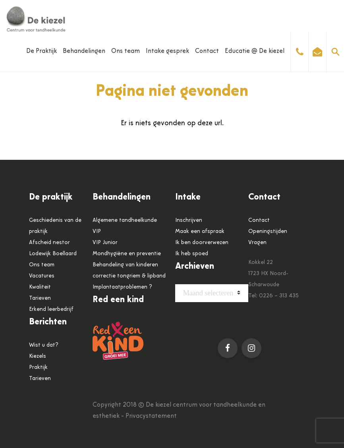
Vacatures (41, 276)
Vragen (257, 243)
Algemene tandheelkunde (125, 220)
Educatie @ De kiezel (254, 51)
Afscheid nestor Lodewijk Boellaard (53, 248)
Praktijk (38, 367)
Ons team (125, 51)
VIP (97, 232)
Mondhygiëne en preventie (127, 254)
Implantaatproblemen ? (122, 287)
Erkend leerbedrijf (51, 309)
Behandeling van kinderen (125, 265)
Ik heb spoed (191, 254)
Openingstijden (267, 232)
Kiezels (37, 356)
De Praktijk (41, 51)
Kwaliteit (40, 287)
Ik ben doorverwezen (201, 243)
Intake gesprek (167, 51)
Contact (207, 51)
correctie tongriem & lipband (129, 276)
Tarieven (40, 298)
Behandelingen (84, 51)
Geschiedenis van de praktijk (55, 226)
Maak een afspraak (199, 232)
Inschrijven (188, 220)
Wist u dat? (43, 345)
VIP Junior (105, 243)
